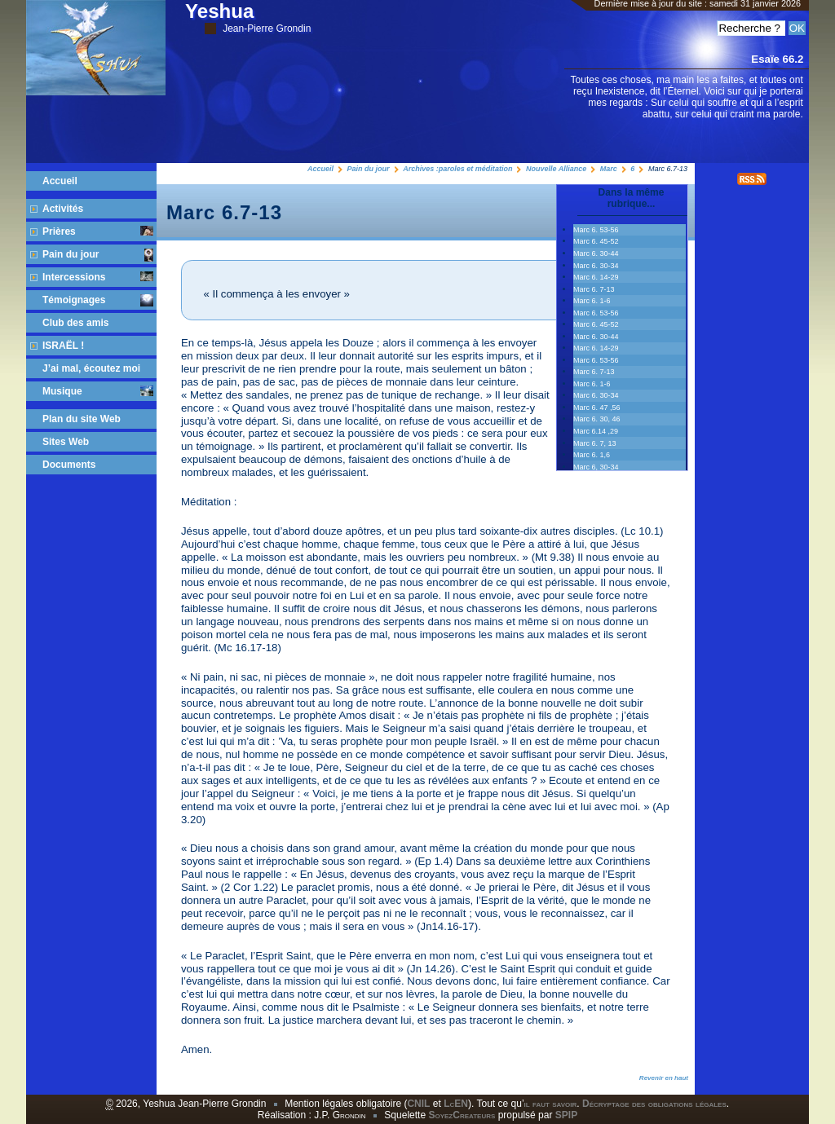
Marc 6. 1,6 (591, 455)
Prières (97, 231)
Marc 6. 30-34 (596, 266)
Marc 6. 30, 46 (597, 419)
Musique (97, 391)
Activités (62, 208)
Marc (608, 169)
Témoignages (97, 300)
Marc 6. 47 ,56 (597, 407)
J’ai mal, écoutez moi (91, 368)
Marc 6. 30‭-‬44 (596, 253)
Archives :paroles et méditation (457, 169)
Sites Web (65, 441)
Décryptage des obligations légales (654, 1103)
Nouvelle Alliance (556, 169)
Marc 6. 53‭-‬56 (596, 230)
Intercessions (97, 277)
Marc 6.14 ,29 (595, 431)
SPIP (566, 1115)
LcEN (456, 1103)
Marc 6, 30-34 (596, 467)
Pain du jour (368, 169)
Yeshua (248, 17)
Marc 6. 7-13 (594, 289)
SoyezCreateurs (461, 1115)
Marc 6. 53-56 (596, 360)
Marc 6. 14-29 (596, 277)
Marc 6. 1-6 (592, 301)
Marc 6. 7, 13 (594, 443)
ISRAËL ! (63, 345)
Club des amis (75, 322)
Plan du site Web (81, 419)
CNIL (418, 1103)
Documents (68, 464)
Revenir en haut (663, 1078)
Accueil (320, 169)
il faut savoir (550, 1103)
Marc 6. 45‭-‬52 (596, 241)
